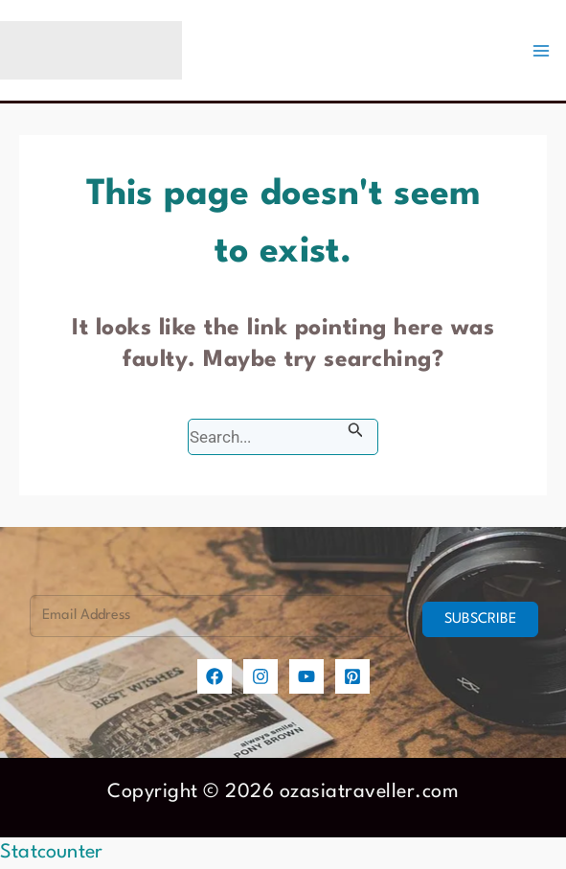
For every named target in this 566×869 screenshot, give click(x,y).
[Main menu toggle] (540, 50)
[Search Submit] (356, 431)
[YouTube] (306, 676)
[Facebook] (214, 676)
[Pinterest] (352, 676)
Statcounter (51, 852)
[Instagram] (260, 676)
